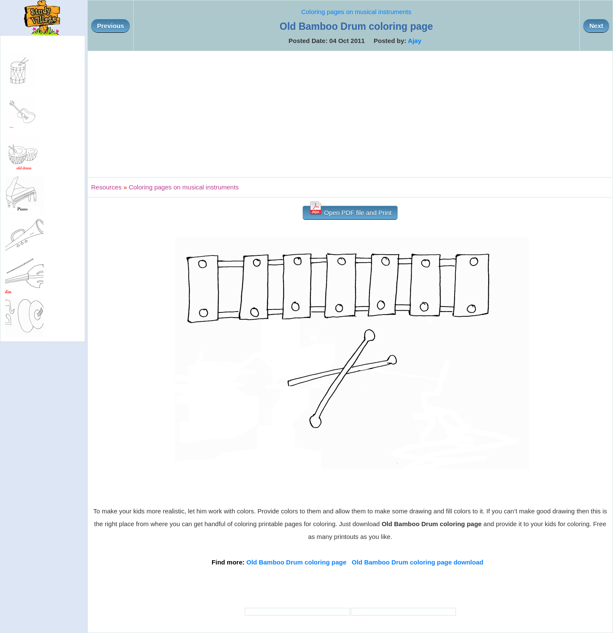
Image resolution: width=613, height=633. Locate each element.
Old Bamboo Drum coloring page (296, 562)
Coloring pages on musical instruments (356, 11)
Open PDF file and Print (350, 211)
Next (596, 25)
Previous (110, 25)
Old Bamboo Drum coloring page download (417, 562)
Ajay (414, 40)
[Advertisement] (350, 114)
